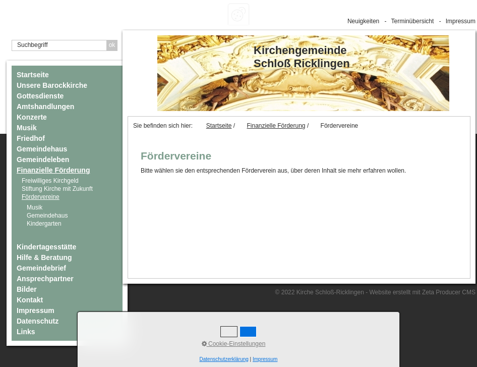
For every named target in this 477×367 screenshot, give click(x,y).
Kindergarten (44, 223)
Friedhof (31, 138)
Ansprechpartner (45, 279)
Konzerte (32, 117)
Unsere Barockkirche (52, 85)
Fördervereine (40, 196)
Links (26, 332)
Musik (27, 128)
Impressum (460, 21)
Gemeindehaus (42, 149)
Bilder (27, 289)
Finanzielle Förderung (53, 170)
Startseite (33, 75)
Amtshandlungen (45, 106)
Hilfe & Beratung (44, 257)
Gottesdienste (40, 96)
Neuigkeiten (363, 21)
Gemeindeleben (43, 159)
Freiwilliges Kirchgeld (50, 180)
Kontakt (30, 300)
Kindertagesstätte (46, 247)
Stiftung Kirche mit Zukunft (57, 188)
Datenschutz (37, 321)
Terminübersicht (412, 21)
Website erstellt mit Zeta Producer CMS (422, 292)
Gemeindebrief (41, 268)
